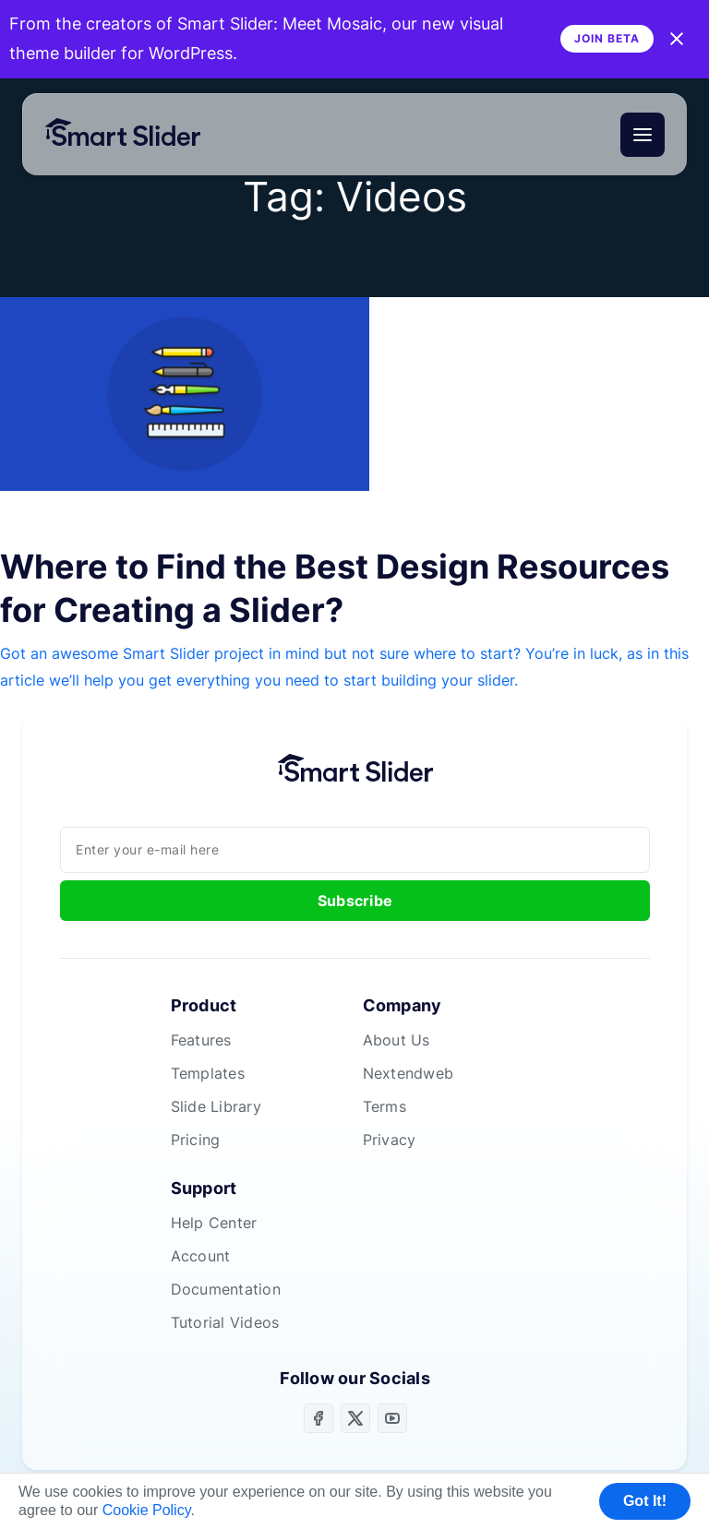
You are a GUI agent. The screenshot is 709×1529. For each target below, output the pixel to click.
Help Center (214, 1222)
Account (201, 1256)
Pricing (196, 1139)
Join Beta (607, 38)
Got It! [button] (645, 1501)
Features (201, 1040)
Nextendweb (408, 1073)
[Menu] (642, 135)
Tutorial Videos (225, 1322)
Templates (208, 1073)
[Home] (131, 135)
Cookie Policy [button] (146, 1510)
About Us (396, 1040)
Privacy (389, 1139)
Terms (384, 1106)
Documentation (226, 1289)
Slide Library (216, 1106)
